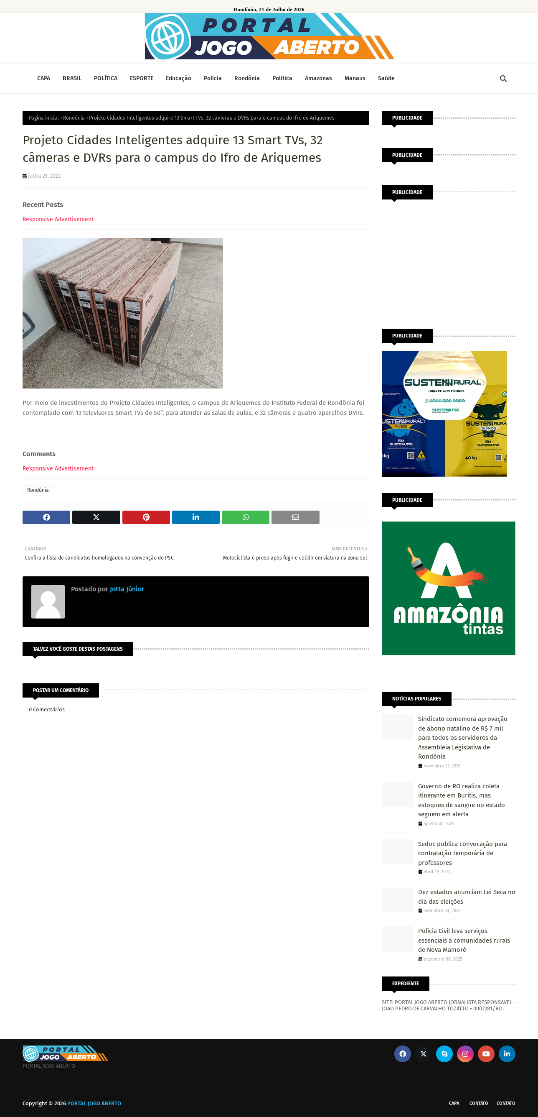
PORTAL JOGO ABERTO (94, 1103)
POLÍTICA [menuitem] (105, 78)
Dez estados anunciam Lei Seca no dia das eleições (466, 896)
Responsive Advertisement (58, 219)
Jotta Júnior (126, 589)
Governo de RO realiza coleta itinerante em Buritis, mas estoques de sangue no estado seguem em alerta (461, 800)
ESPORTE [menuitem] (141, 78)
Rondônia (74, 118)
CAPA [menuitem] (43, 78)
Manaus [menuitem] (355, 78)
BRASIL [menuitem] (72, 78)
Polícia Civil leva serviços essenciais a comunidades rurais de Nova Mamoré (464, 940)
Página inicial (44, 118)
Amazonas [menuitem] (318, 78)
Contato (478, 1103)
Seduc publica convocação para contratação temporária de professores (462, 853)
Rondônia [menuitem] (247, 78)
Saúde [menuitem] (386, 78)
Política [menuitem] (282, 78)
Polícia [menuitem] (213, 78)
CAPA (454, 1103)
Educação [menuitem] (178, 78)
